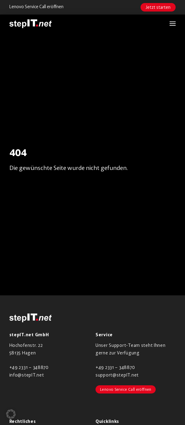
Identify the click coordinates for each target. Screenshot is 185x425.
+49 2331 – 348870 (29, 367)
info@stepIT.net (26, 375)
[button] (170, 24)
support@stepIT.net (117, 375)
